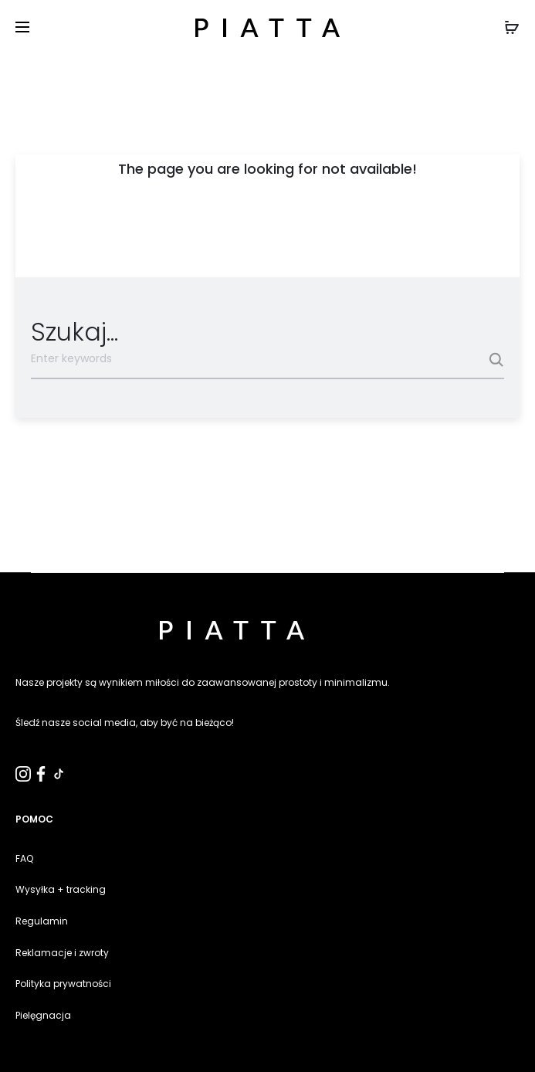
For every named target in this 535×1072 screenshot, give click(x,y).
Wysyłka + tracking (60, 889)
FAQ (24, 858)
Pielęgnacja (43, 1015)
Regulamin (41, 921)
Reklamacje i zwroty (62, 952)
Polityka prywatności (63, 983)
